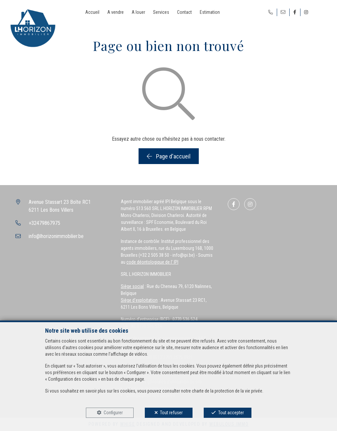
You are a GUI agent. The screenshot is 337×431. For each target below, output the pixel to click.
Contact (184, 12)
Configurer (113, 412)
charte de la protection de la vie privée (227, 391)
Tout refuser (171, 412)
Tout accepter (231, 412)
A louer (138, 12)
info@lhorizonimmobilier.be (56, 236)
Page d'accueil (169, 156)
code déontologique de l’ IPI (152, 262)
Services (161, 12)
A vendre (115, 12)
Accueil (92, 12)
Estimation (210, 12)
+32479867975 (44, 223)
